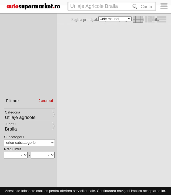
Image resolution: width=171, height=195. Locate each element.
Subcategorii (14, 137)
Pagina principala (85, 19)
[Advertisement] (112, 65)
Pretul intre (12, 149)
